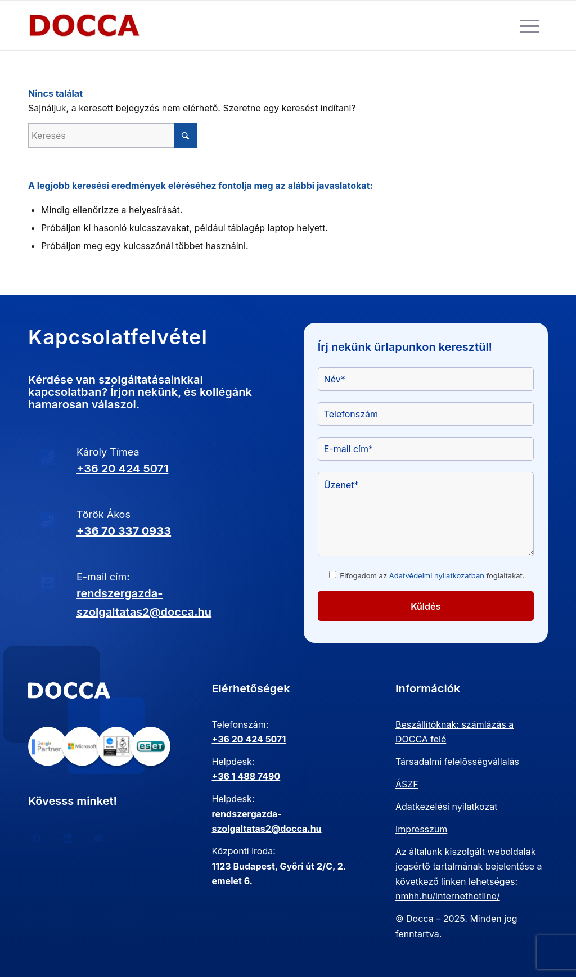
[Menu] (529, 25)
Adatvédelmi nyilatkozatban (436, 575)
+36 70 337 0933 (123, 531)
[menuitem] (529, 25)
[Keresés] (112, 135)
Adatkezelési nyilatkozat (446, 806)
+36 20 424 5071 (122, 468)
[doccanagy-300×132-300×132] (84, 25)
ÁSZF (406, 784)
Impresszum (421, 829)
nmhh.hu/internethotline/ (447, 896)
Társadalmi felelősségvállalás (457, 761)
